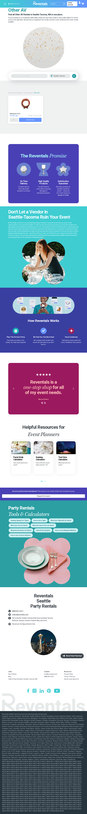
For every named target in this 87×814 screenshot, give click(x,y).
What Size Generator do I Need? (21, 530)
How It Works (12, 674)
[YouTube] (57, 691)
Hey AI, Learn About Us (71, 679)
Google (60, 195)
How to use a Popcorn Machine (21, 535)
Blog (9, 676)
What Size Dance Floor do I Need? (43, 525)
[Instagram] (34, 691)
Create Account (70, 4)
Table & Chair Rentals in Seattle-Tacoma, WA (22, 679)
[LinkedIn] (42, 691)
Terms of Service (69, 676)
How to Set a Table (40, 520)
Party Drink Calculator (43, 530)
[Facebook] (28, 691)
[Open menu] (5, 4)
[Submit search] (64, 4)
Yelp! (67, 195)
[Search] (58, 4)
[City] (62, 76)
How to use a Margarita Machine (65, 530)
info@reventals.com (50, 674)
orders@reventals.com (20, 614)
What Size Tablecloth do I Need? (61, 520)
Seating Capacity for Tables (20, 520)
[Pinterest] (49, 691)
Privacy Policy (68, 674)
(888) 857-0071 (17, 611)
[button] (13, 388)
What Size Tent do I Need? (19, 525)
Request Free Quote (43, 496)
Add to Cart (30, 120)
